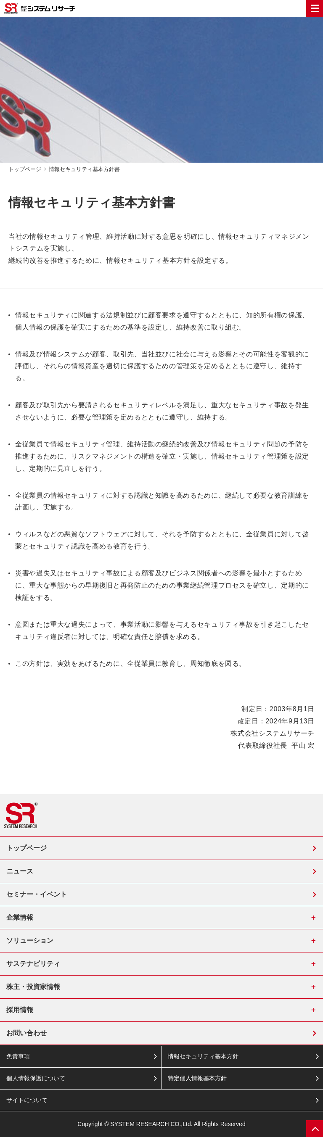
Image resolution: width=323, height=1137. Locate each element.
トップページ (26, 848)
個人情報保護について (35, 1078)
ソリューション (29, 940)
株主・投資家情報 (33, 986)
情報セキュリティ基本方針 (203, 1056)
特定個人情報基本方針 (197, 1078)
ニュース (19, 871)
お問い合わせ (26, 1033)
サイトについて (27, 1100)
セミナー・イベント (36, 894)
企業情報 (19, 917)
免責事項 (18, 1056)
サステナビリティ (33, 963)
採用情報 (19, 1009)
